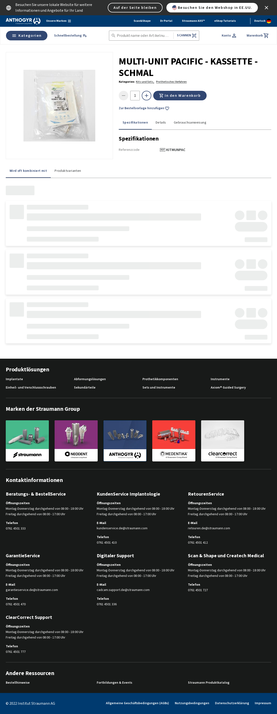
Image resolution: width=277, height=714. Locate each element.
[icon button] (266, 7)
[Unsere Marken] (58, 21)
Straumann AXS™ (193, 21)
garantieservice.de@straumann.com (32, 590)
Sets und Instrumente (158, 387)
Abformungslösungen (90, 379)
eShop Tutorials (225, 21)
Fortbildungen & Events (114, 683)
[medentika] (173, 440)
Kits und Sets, (145, 82)
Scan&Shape (142, 21)
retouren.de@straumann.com (209, 528)
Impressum (263, 703)
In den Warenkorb (180, 95)
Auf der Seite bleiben (135, 7)
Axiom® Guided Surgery (228, 387)
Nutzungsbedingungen (192, 703)
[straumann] (27, 440)
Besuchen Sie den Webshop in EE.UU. (212, 7)
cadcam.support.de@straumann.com (123, 590)
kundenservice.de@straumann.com (122, 528)
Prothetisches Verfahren (171, 82)
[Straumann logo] (23, 21)
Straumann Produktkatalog (208, 683)
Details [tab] (161, 122)
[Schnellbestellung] (70, 35)
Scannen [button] (186, 35)
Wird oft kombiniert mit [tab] (28, 170)
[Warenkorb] (258, 35)
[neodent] (76, 440)
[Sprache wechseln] (262, 21)
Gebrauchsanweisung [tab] (190, 122)
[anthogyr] (125, 441)
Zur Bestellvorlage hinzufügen (144, 108)
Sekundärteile (85, 387)
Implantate (14, 379)
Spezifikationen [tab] (135, 122)
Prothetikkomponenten (160, 379)
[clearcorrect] (222, 440)
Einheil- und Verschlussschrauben (31, 387)
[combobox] (144, 35)
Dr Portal (166, 21)
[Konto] (229, 35)
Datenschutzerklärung (232, 703)
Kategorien (27, 35)
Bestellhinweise (18, 683)
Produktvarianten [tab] (68, 170)
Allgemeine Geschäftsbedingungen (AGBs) (137, 703)
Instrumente (220, 379)
